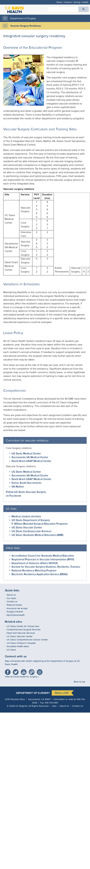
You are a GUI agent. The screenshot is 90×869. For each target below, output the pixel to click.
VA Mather (18, 486)
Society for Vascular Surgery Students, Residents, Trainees (46, 567)
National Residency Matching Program (34, 570)
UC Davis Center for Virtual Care (25, 626)
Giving (77, 2)
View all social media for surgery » (22, 676)
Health (85, 2)
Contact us (14, 601)
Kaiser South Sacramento (26, 483)
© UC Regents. (17, 706)
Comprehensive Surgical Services (26, 629)
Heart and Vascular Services (23, 633)
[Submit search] (83, 9)
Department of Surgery (23, 18)
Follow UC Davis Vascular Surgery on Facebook (26, 493)
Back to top (79, 681)
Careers (68, 2)
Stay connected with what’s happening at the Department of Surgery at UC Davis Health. (42, 662)
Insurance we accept (19, 608)
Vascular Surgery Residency (25, 26)
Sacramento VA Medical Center (30, 457)
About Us (64, 706)
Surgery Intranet (17, 611)
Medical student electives (26, 516)
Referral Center (16, 604)
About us (13, 594)
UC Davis (13, 649)
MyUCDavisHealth (18, 615)
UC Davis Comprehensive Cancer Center (29, 639)
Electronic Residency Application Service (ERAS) (40, 574)
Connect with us (16, 656)
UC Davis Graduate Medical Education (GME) (37, 535)
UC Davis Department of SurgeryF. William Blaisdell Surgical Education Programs (40, 522)
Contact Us (77, 706)
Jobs (54, 706)
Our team (13, 598)
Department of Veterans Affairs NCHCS (35, 563)
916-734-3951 (51, 702)
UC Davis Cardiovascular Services (32, 531)
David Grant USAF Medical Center (31, 461)
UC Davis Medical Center (26, 453)
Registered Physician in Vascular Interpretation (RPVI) (43, 559)
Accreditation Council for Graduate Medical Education (43, 555)
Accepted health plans (20, 646)
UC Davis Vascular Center (27, 527)
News (59, 2)
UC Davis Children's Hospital (23, 643)
